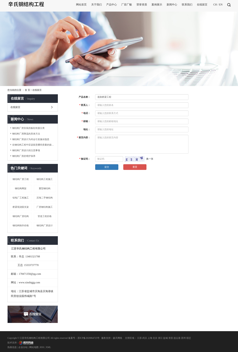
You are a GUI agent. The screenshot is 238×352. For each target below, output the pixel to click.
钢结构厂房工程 (21, 179)
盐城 (165, 338)
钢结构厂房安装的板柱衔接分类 (28, 128)
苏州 (183, 338)
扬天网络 (117, 338)
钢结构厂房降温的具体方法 (26, 133)
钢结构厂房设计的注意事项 (26, 150)
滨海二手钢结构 (45, 198)
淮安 (170, 338)
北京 (155, 338)
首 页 (27, 90)
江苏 (139, 338)
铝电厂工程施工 (21, 198)
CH (215, 4)
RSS (42, 347)
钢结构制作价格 (21, 225)
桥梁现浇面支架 (21, 207)
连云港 (177, 338)
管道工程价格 (45, 216)
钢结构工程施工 (45, 179)
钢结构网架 (20, 188)
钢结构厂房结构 (21, 216)
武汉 (144, 338)
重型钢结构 (44, 188)
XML (48, 347)
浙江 (160, 338)
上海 (150, 338)
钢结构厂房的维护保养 (23, 156)
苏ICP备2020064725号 (89, 338)
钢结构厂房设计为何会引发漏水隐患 (30, 139)
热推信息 (12, 347)
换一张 (149, 159)
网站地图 (34, 347)
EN (220, 4)
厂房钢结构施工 (45, 207)
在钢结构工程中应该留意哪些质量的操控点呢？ (33, 145)
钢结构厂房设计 (45, 225)
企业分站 (23, 347)
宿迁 (188, 338)
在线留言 (15, 107)
